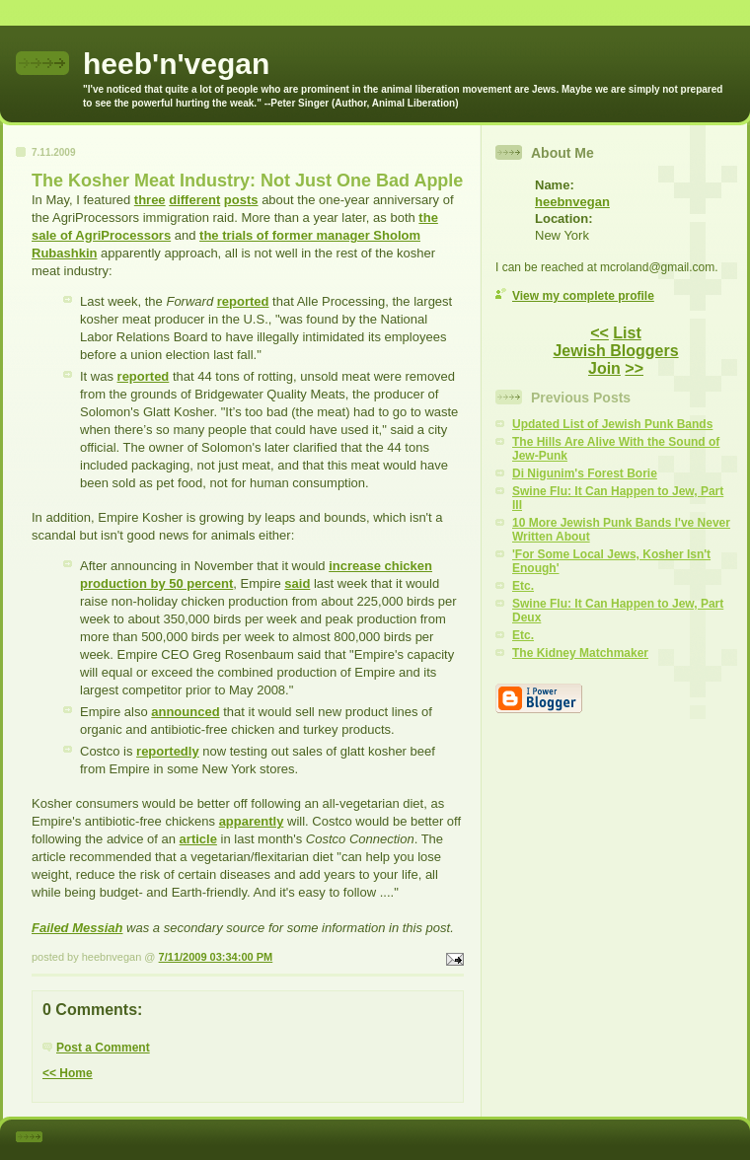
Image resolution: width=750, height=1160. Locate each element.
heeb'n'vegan (176, 63)
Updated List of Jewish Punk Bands (612, 424)
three (150, 199)
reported (243, 301)
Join (604, 368)
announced (185, 711)
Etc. (523, 586)
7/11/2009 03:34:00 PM (216, 957)
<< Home (67, 1073)
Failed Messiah (77, 927)
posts (241, 199)
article (198, 839)
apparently (251, 821)
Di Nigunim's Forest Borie (584, 473)
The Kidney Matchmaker (580, 653)
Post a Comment (103, 1047)
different (194, 199)
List (626, 333)
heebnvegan (572, 201)
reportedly (167, 751)
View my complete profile (583, 296)
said (297, 583)
